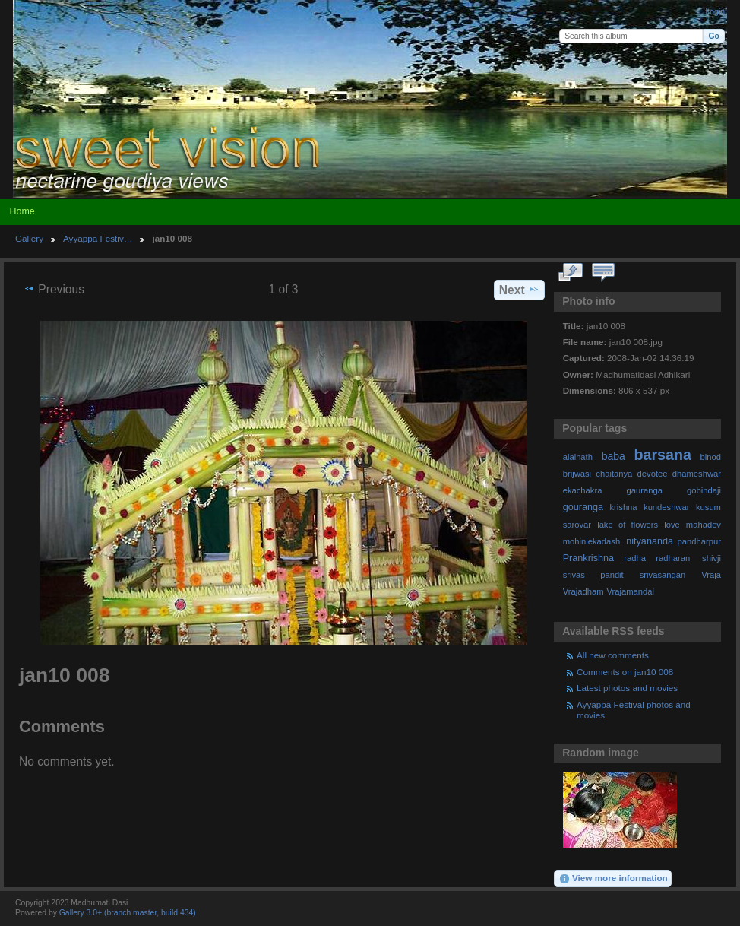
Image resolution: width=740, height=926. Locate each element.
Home (21, 211)
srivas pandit (593, 574)
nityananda (649, 541)
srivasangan (663, 574)
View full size (571, 273)
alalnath (578, 456)
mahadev (703, 524)
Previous (54, 289)
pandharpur (699, 541)
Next (519, 290)
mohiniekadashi (592, 541)
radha (635, 558)
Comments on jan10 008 (625, 672)
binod (710, 456)
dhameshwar (696, 473)
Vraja (711, 574)
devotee (652, 473)
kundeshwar (667, 507)
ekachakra (582, 490)
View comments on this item (603, 273)
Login (715, 12)
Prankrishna (588, 558)
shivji (711, 558)
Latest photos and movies (627, 688)
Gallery (29, 238)
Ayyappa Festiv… (97, 238)
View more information (613, 879)
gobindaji (704, 490)
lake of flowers (627, 524)
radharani (673, 558)
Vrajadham (583, 591)
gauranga (645, 490)
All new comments (613, 655)
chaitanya (614, 473)
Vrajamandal (630, 591)
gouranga (583, 507)
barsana (662, 454)
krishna (623, 507)
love (672, 524)
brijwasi (577, 473)
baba (613, 456)
